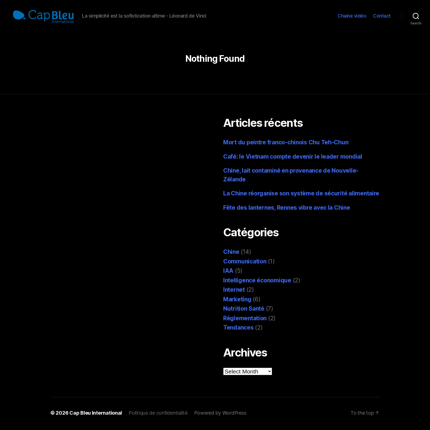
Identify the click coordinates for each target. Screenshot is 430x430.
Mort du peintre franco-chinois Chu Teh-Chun (285, 143)
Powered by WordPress (220, 414)
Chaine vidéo (352, 16)
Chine (231, 253)
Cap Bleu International (95, 414)
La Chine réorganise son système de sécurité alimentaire (301, 195)
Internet (234, 291)
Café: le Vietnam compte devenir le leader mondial (292, 158)
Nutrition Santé (243, 310)
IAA (228, 272)
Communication (245, 263)
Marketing (237, 300)
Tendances (238, 329)
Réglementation (245, 319)
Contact (382, 16)
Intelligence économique (257, 282)
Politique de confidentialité (158, 414)
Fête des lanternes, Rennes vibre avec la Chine (286, 209)
